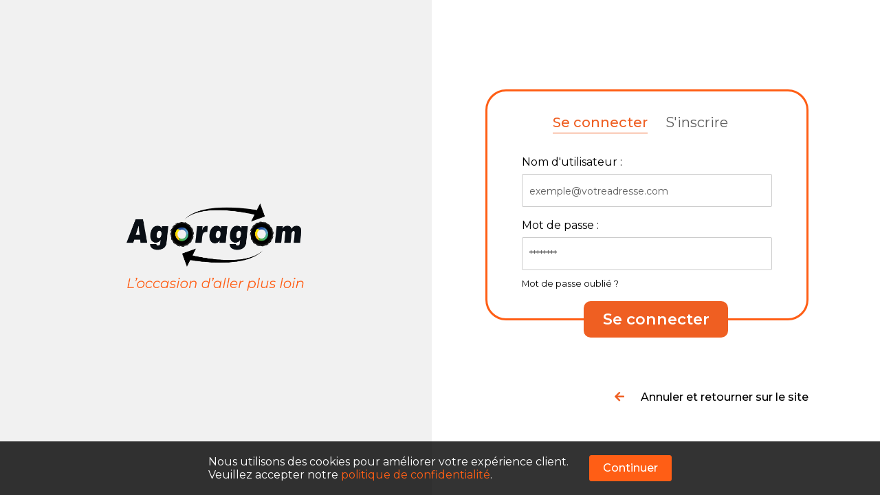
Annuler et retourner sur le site (711, 397)
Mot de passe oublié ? (570, 283)
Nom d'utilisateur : (572, 161)
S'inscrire (697, 122)
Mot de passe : (560, 225)
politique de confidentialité (415, 474)
